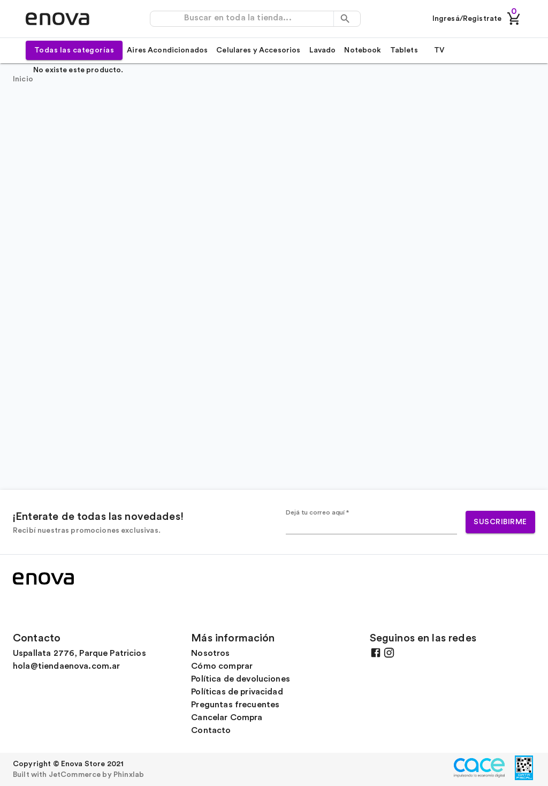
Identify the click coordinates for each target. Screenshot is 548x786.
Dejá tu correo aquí (317, 512)
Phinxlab (128, 775)
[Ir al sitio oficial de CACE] (481, 777)
